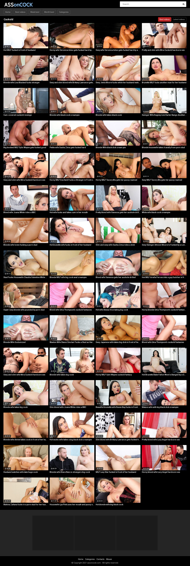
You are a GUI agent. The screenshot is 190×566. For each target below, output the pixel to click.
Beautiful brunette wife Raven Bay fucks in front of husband (118, 407)
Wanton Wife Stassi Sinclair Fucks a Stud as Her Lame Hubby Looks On (72, 342)
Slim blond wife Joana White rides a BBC (68, 407)
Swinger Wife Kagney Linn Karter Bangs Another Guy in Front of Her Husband (164, 115)
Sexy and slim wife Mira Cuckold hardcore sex (24, 180)
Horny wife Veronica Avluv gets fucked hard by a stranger (72, 50)
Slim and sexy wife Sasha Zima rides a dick (115, 245)
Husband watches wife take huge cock (20, 472)
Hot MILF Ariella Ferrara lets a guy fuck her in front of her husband (164, 277)
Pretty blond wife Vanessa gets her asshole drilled (118, 212)
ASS (11, 4)
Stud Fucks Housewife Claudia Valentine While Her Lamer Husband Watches (25, 277)
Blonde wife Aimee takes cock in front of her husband (25, 440)
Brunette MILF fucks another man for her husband (164, 82)
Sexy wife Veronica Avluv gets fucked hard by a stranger (118, 50)
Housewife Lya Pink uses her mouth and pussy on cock (72, 504)
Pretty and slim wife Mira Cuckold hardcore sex (163, 50)
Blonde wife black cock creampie (65, 115)
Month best (49, 12)
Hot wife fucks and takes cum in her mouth (69, 212)
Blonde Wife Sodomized (14, 342)
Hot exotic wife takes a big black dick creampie (71, 440)
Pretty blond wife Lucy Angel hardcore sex (161, 440)
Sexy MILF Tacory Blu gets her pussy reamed (162, 180)
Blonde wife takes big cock (62, 375)
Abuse (109, 559)
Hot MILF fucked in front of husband (19, 50)
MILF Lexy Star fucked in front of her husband (116, 472)
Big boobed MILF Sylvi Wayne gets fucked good (24, 147)
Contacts (100, 559)
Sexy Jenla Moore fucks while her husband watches (118, 82)
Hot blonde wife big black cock (109, 504)
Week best (34, 12)
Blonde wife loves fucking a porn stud (20, 245)
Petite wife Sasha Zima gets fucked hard (68, 147)
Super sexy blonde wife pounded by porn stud (24, 310)
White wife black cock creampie (156, 212)
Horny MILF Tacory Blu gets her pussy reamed (116, 180)
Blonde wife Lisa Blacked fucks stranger (21, 82)
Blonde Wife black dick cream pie (111, 147)
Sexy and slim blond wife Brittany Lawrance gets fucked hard (72, 82)
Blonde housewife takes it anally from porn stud (163, 147)
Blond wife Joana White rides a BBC (19, 212)
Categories (64, 12)
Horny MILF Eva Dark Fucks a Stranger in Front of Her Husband (72, 180)
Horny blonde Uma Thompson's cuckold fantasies (164, 310)
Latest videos (179, 19)
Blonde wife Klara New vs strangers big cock (70, 472)
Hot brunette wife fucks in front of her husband (70, 245)
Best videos (20, 12)
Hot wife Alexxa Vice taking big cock (112, 310)
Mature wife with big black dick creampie (160, 407)
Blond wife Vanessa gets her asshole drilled (116, 277)
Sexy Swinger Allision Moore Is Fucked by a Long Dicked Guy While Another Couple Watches (164, 245)
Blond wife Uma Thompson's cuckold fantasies (71, 310)
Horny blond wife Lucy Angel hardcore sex (161, 472)
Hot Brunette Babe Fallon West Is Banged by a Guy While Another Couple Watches (164, 375)
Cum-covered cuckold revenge (17, 115)
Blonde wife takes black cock (109, 115)
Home (8, 12)
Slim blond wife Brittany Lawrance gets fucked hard (118, 440)
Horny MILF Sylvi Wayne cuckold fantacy (114, 375)
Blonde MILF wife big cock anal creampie (68, 277)
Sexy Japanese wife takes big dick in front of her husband (118, 342)
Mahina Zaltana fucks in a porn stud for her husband (25, 504)
